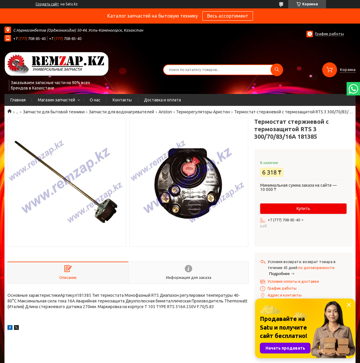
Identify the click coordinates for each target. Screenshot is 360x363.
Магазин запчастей (56, 100)
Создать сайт (47, 4)
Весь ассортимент (227, 15)
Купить (303, 208)
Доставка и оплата (162, 100)
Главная (18, 100)
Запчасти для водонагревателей (121, 111)
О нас (95, 100)
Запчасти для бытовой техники (54, 111)
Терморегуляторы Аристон (203, 111)
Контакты (122, 100)
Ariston (165, 111)
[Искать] (277, 70)
